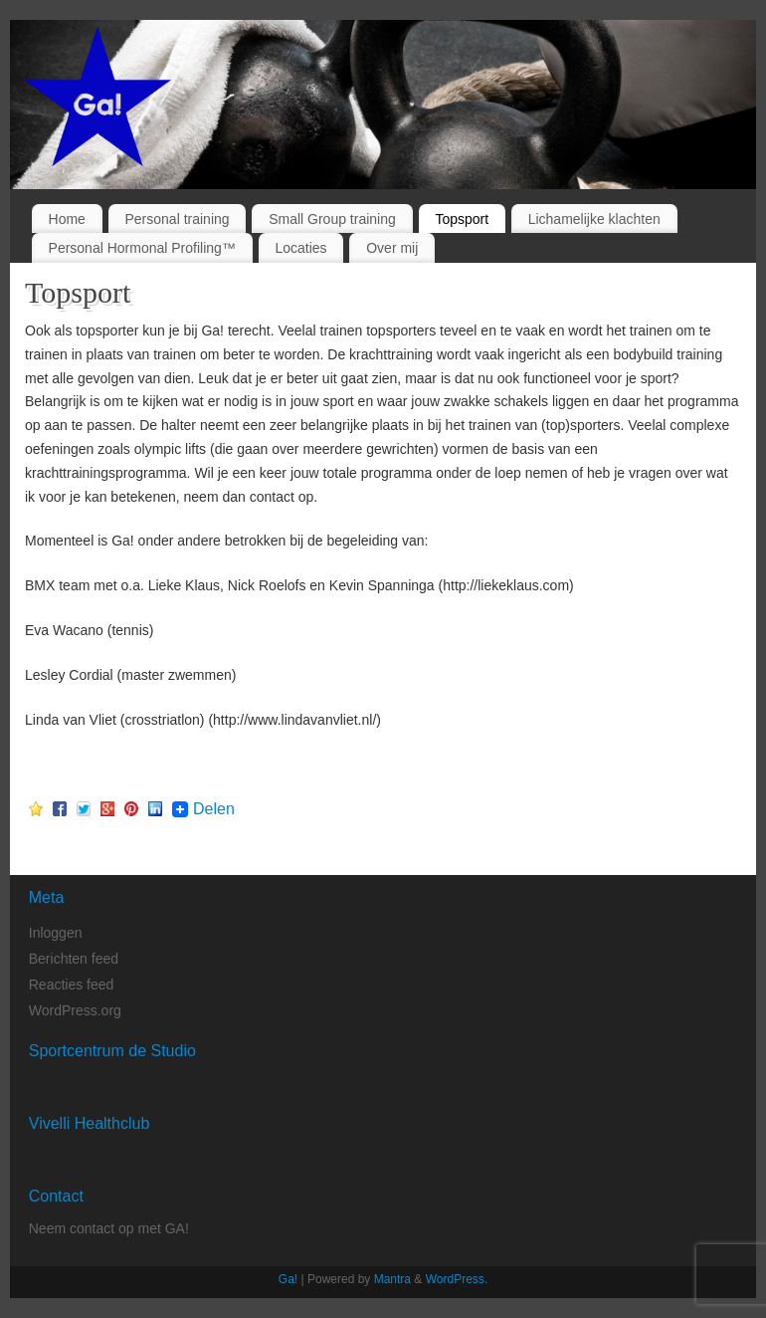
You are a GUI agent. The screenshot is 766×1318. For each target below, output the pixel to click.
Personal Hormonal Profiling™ (142, 248)
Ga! (288, 1279)
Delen (214, 809)
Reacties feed (71, 984)
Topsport (461, 219)
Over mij (392, 248)
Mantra (392, 1279)
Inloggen (56, 933)
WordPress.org (75, 1010)
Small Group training (332, 219)
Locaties (300, 248)
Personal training (177, 219)
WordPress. (456, 1279)
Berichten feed (73, 959)
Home (67, 219)
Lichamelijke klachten (594, 219)
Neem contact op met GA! (109, 1228)
